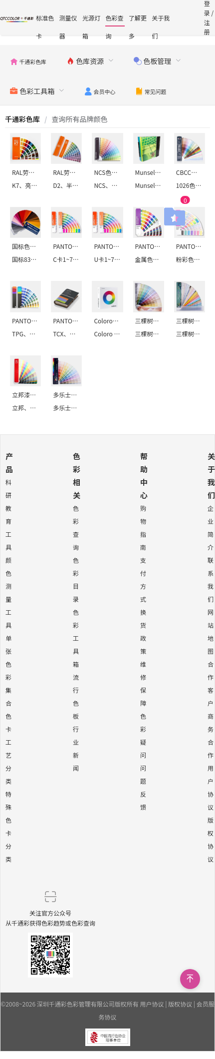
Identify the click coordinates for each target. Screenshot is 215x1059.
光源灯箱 (91, 19)
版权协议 (180, 1004)
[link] (22, 119)
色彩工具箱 (76, 638)
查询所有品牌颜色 (79, 119)
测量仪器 (68, 19)
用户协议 (152, 1004)
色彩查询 (114, 19)
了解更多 (138, 19)
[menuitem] (28, 60)
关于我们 (161, 19)
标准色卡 (45, 19)
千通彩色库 (22, 119)
